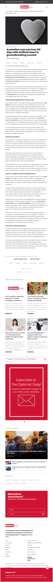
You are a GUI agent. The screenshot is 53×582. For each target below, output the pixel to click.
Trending (38, 63)
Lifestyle (23, 483)
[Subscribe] (24, 421)
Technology (16, 11)
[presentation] (17, 504)
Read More (8, 313)
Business (30, 480)
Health (8, 63)
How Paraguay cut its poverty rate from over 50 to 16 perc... (29, 462)
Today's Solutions (32, 540)
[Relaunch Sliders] (28, 421)
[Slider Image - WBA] (25, 421)
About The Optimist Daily (33, 547)
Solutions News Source (20, 259)
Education (9, 483)
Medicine (15, 63)
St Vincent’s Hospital (12, 81)
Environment (15, 480)
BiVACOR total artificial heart (14, 77)
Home (6, 11)
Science (11, 11)
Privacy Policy (31, 552)
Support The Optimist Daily (34, 543)
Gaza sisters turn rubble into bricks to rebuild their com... (29, 468)
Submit (43, 514)
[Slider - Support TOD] (27, 421)
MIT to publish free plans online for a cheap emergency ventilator (14, 298)
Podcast (29, 545)
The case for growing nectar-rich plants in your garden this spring (37, 298)
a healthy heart (12, 94)
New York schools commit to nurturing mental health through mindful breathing (15, 336)
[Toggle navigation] (6, 7)
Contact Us (30, 549)
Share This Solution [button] (13, 58)
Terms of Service (31, 554)
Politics (37, 480)
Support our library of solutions (21, 359)
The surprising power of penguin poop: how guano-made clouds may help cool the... (37, 336)
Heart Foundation (24, 203)
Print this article (34, 259)
